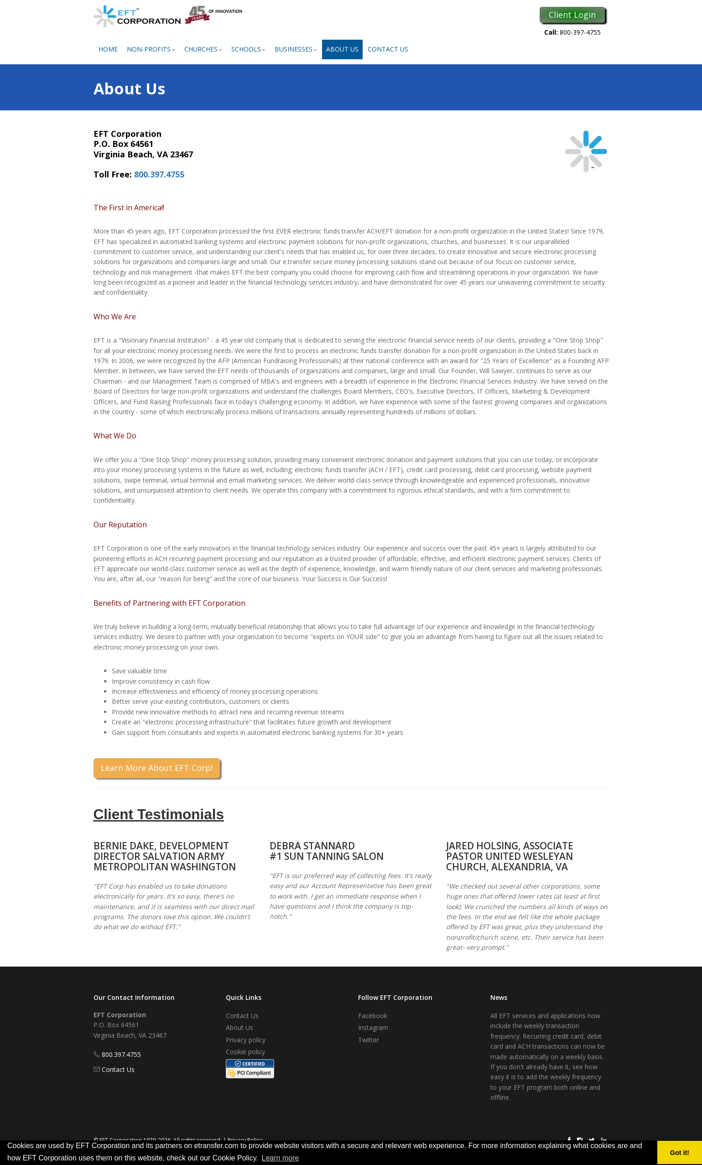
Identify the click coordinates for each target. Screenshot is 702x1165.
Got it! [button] (679, 1152)
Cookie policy (245, 1051)
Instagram (373, 1027)
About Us (342, 49)
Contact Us (388, 49)
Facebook (372, 1015)
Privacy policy (245, 1039)
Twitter (368, 1039)
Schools (248, 49)
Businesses (296, 49)
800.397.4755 (159, 174)
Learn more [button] (280, 1158)
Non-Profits (151, 49)
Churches (203, 49)
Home (108, 49)
